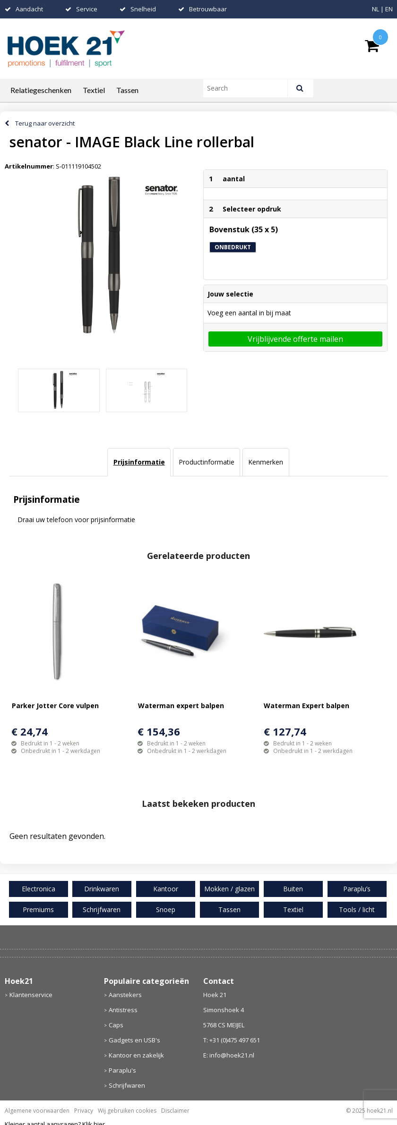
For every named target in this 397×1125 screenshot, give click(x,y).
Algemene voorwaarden (37, 1111)
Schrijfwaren (127, 1085)
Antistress (123, 1010)
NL (375, 9)
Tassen (127, 89)
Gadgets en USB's (134, 1040)
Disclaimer (175, 1111)
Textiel (94, 89)
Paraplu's (122, 1070)
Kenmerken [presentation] (265, 461)
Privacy (83, 1111)
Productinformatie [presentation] (206, 461)
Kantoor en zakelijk (136, 1055)
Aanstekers (125, 994)
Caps (116, 1025)
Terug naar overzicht (45, 123)
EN (389, 9)
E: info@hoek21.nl (228, 1055)
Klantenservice (30, 994)
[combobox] (249, 88)
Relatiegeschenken (40, 89)
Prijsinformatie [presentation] (139, 461)
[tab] (138, 462)
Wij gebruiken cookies (127, 1111)
